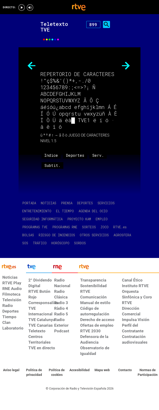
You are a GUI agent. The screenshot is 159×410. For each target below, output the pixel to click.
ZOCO (105, 227)
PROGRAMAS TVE (35, 227)
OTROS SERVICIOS (94, 235)
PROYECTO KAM (79, 219)
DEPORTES (85, 203)
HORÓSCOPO (60, 243)
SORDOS (80, 243)
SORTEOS (89, 227)
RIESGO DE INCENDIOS (57, 235)
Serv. (98, 155)
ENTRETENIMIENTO (36, 211)
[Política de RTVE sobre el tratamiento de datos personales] (34, 372)
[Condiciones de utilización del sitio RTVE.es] (11, 370)
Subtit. (52, 165)
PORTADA (29, 203)
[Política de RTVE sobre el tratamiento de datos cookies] (56, 372)
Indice (51, 155)
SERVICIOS (106, 203)
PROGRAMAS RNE (64, 227)
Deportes (75, 155)
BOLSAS (28, 235)
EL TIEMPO (65, 211)
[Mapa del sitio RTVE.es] (102, 370)
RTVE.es (120, 227)
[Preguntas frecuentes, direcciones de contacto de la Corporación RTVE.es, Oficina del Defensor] (125, 370)
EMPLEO (102, 219)
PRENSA (66, 203)
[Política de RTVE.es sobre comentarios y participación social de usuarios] (147, 372)
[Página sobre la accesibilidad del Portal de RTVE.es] (79, 370)
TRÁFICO (40, 243)
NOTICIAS (48, 203)
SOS (25, 243)
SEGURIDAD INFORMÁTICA (42, 219)
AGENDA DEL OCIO (93, 211)
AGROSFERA (122, 235)
